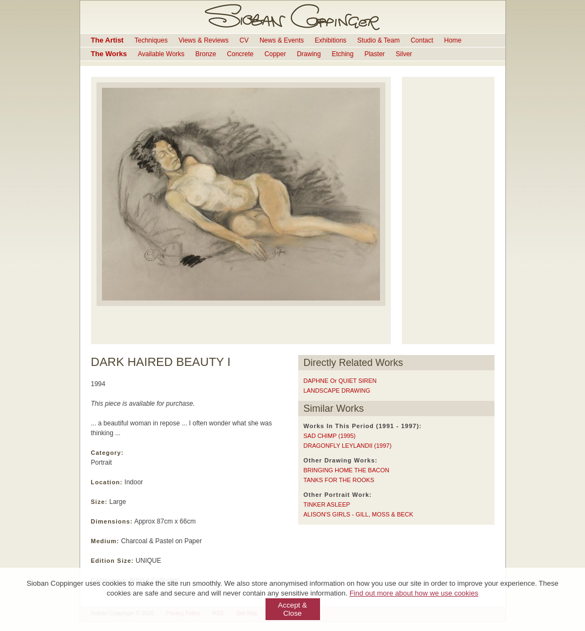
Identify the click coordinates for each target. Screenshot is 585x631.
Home (453, 40)
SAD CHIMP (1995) (330, 435)
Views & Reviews (203, 40)
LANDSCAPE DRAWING (337, 390)
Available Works (161, 54)
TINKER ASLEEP (327, 504)
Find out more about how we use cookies (413, 593)
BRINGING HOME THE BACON (346, 470)
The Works (109, 54)
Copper (275, 54)
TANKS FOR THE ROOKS (339, 480)
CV (244, 40)
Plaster (374, 54)
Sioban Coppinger (292, 17)
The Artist (107, 40)
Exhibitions (330, 40)
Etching (342, 54)
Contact (422, 40)
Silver (404, 54)
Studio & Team (378, 40)
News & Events (282, 40)
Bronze (205, 54)
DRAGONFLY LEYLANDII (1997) (348, 445)
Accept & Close (292, 609)
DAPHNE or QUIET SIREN (340, 380)
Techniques (151, 40)
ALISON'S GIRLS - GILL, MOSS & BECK (358, 514)
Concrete (240, 54)
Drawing (309, 54)
